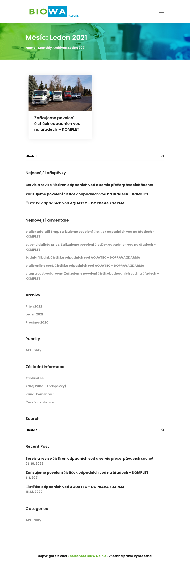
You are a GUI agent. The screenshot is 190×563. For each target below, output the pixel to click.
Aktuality (33, 350)
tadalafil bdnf (37, 257)
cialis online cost (39, 265)
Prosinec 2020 (37, 322)
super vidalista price (42, 244)
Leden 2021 (34, 314)
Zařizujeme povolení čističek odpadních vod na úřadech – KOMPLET (57, 123)
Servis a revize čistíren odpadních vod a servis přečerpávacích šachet (90, 184)
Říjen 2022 (34, 306)
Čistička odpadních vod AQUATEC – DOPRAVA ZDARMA (75, 203)
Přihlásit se (35, 378)
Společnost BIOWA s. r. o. (87, 556)
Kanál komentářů (40, 394)
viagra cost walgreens (44, 273)
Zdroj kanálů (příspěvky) (46, 386)
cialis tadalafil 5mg (42, 231)
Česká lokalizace (40, 402)
